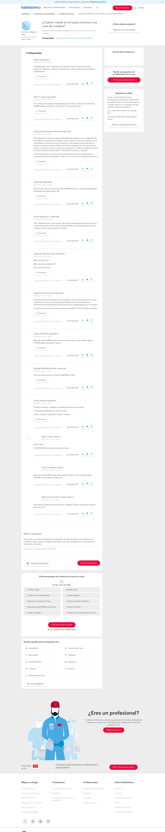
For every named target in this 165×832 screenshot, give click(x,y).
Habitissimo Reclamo (123, 807)
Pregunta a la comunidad (124, 30)
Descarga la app (90, 803)
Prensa (117, 803)
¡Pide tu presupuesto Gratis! (124, 125)
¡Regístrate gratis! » (98, 2)
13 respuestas (48, 38)
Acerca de (119, 789)
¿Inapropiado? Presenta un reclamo (48, 85)
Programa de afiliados (123, 812)
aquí (120, 105)
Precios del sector (28, 798)
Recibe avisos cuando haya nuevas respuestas (74, 38)
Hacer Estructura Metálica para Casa (41, 607)
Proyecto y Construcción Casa (39, 601)
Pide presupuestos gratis (123, 767)
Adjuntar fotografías (38, 563)
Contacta (118, 793)
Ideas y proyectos (28, 807)
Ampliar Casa (72, 590)
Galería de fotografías (30, 812)
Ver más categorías (35, 684)
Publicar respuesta (89, 563)
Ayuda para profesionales (94, 789)
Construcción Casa (66, 14)
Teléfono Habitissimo (123, 798)
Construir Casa (33, 590)
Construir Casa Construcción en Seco (81, 613)
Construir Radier (73, 595)
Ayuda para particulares (61, 789)
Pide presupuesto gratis (61, 625)
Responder (41, 76)
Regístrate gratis (113, 730)
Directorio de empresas (30, 793)
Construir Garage (34, 613)
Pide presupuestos (122, 8)
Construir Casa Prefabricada (38, 595)
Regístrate (56, 793)
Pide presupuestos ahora (124, 80)
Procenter (87, 798)
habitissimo (25, 14)
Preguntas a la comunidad (44, 14)
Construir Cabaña (74, 607)
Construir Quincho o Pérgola (78, 601)
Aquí (109, 111)
